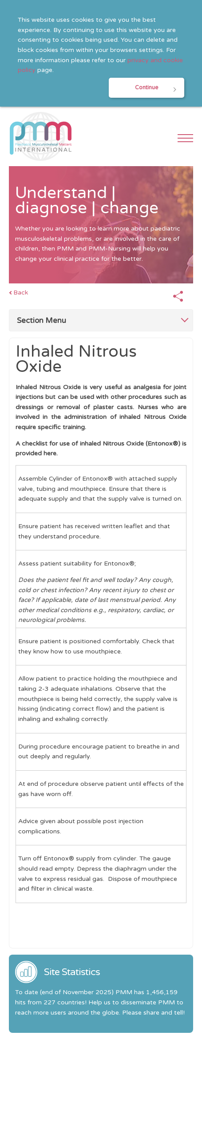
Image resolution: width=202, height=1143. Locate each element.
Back (20, 292)
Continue (146, 87)
